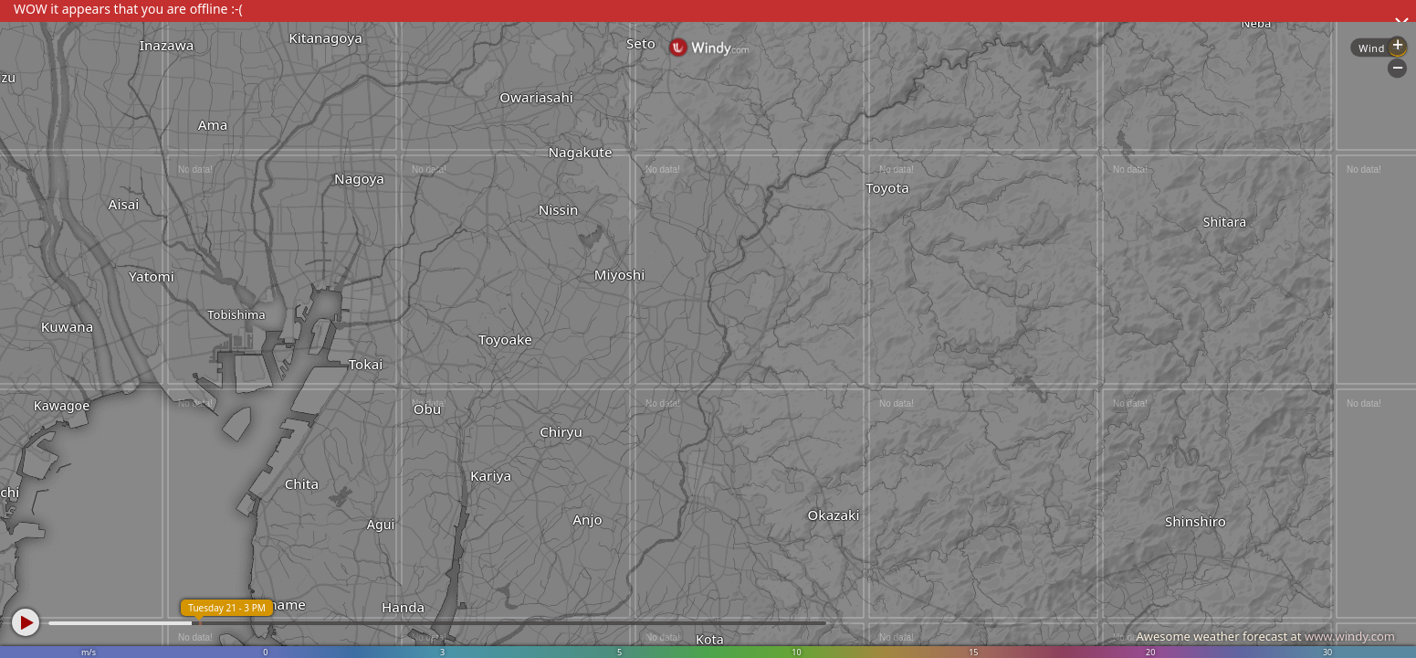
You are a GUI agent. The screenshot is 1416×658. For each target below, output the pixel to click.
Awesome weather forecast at (1265, 636)
